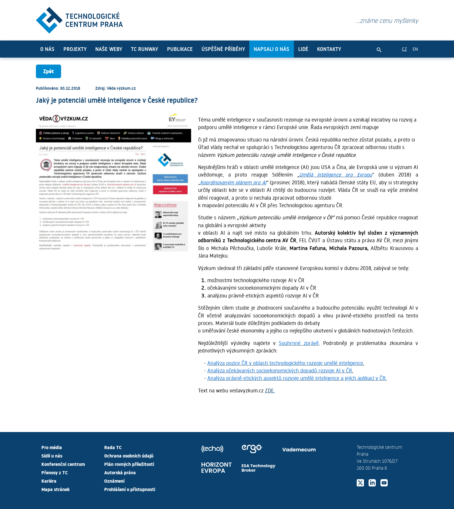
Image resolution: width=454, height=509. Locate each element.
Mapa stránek (55, 489)
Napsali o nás (271, 49)
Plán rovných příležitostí (129, 464)
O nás (47, 49)
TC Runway (144, 49)
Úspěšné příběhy (223, 49)
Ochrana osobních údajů (128, 455)
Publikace (180, 49)
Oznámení (114, 481)
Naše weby (108, 49)
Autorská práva (120, 472)
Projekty (75, 49)
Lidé (303, 49)
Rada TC (113, 447)
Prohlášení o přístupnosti (129, 489)
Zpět (48, 71)
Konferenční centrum (63, 464)
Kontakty (329, 49)
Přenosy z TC (54, 472)
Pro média (51, 447)
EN (415, 49)
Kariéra (48, 481)
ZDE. (270, 390)
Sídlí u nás (51, 455)
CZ (404, 49)
